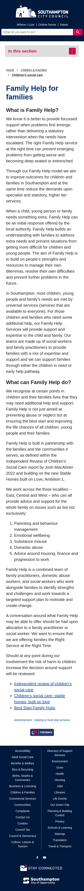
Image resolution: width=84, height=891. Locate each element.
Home (10, 70)
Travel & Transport (59, 846)
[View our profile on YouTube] (44, 857)
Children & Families (34, 70)
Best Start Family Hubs (34, 708)
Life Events (60, 798)
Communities (22, 804)
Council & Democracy (22, 835)
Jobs (60, 786)
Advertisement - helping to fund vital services (42, 720)
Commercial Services (22, 798)
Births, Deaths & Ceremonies (22, 778)
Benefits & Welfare (22, 763)
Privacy (60, 821)
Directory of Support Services (59, 753)
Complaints (23, 811)
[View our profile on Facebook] (37, 857)
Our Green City (59, 804)
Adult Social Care (22, 757)
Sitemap (60, 833)
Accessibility (22, 750)
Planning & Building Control (60, 813)
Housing (60, 780)
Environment (60, 761)
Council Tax (22, 829)
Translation (60, 840)
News (64, 24)
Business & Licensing (22, 786)
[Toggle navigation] (72, 51)
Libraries (59, 792)
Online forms (47, 24)
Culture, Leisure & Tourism (22, 844)
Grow (59, 767)
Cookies (22, 823)
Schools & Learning (60, 827)
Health (60, 773)
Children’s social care (27, 75)
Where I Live (25, 24)
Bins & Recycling (22, 769)
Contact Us (23, 817)
